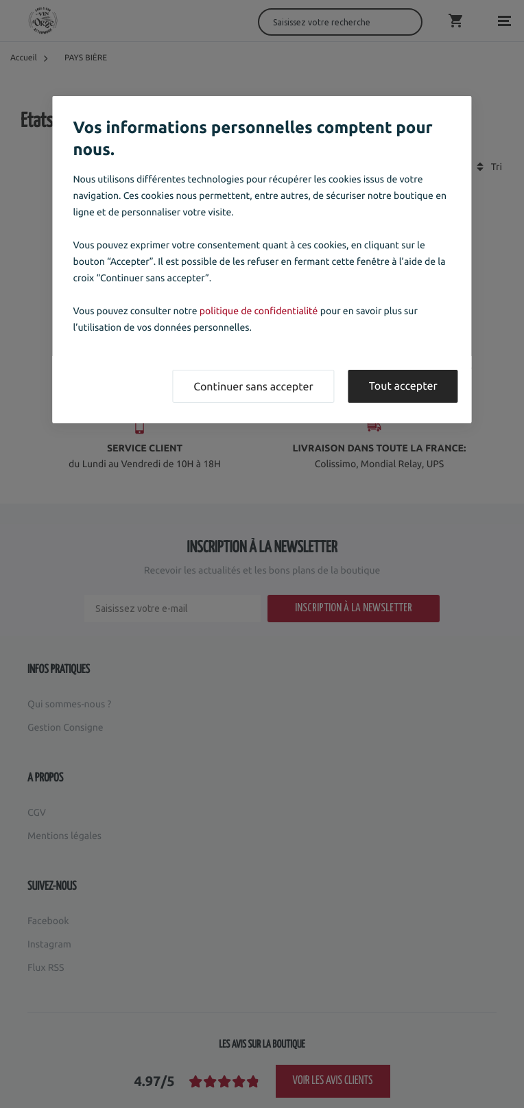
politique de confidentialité (259, 310)
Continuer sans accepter (253, 387)
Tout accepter (403, 386)
